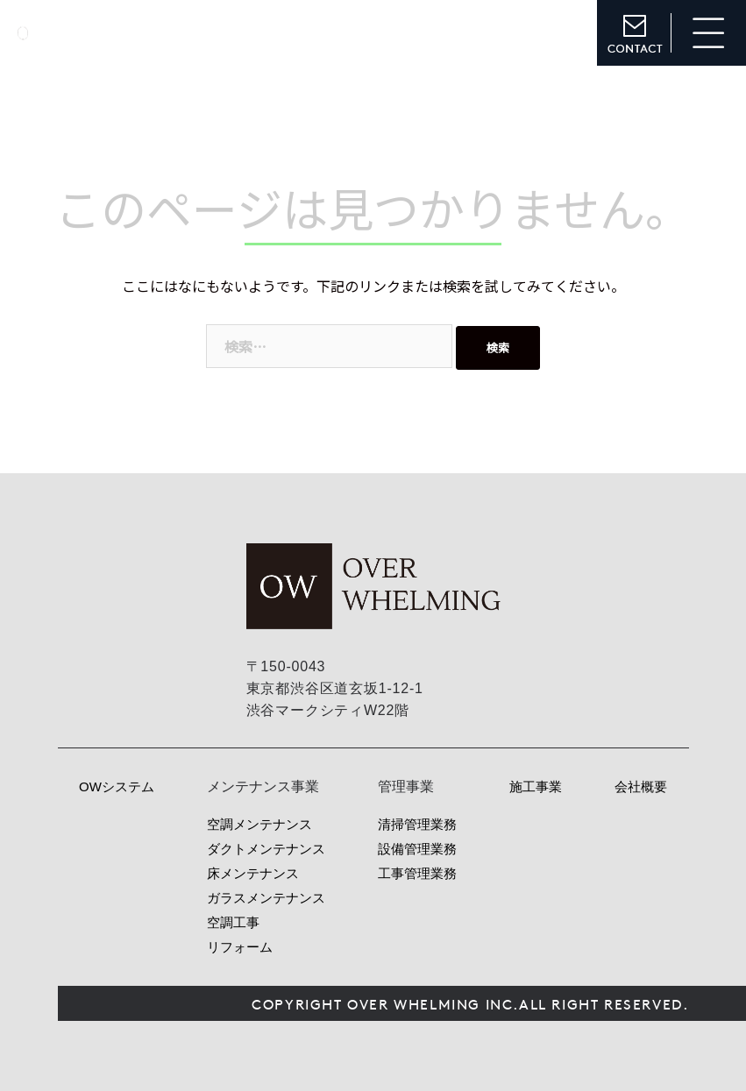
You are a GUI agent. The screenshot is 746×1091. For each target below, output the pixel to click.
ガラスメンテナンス (266, 897)
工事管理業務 (417, 873)
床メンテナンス (253, 873)
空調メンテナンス (259, 824)
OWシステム (116, 786)
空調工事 (233, 922)
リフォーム (240, 946)
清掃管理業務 (417, 824)
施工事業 (535, 786)
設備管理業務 (417, 848)
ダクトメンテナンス (266, 848)
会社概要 (641, 786)
